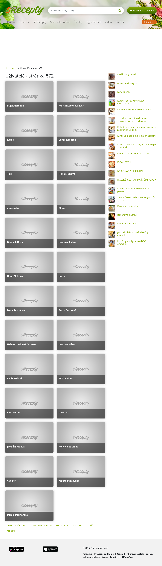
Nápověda (127, 557)
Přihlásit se (149, 22)
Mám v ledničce (60, 22)
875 (74, 525)
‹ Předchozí (20, 525)
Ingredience (93, 22)
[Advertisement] (81, 46)
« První (9, 525)
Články (78, 22)
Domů (11, 22)
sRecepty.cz (11, 68)
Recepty (24, 22)
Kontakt (121, 553)
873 (63, 525)
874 (69, 525)
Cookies (114, 557)
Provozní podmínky (104, 553)
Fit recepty (39, 22)
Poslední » (11, 530)
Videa (108, 22)
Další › (92, 525)
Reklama (87, 553)
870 (45, 525)
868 (34, 525)
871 (51, 525)
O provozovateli (135, 553)
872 (57, 525)
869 (40, 525)
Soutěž (120, 22)
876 (80, 525)
